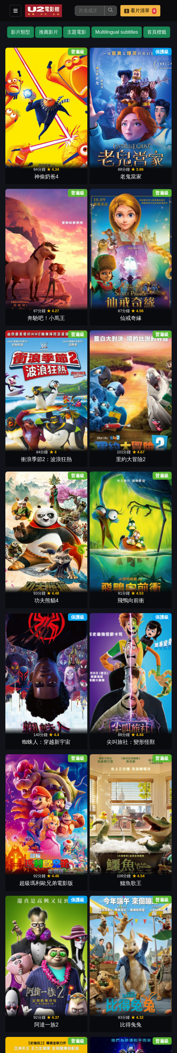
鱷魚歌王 (150, 241)
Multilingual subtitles (116, 32)
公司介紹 (14, 1022)
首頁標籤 (156, 32)
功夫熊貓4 (109, 172)
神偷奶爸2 (109, 515)
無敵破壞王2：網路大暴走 (26, 370)
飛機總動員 (68, 515)
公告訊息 (101, 1010)
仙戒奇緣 (150, 104)
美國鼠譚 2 (150, 652)
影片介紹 (14, 1010)
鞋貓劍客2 (150, 858)
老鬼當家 (68, 104)
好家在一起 (26, 447)
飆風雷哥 (68, 584)
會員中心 (43, 1022)
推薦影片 (48, 32)
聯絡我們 (131, 1010)
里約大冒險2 (68, 172)
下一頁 (88, 944)
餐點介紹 (43, 1010)
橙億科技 (98, 1045)
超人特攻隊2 (68, 378)
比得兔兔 (68, 309)
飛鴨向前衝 (150, 172)
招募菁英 (160, 1010)
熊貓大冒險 (150, 789)
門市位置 (72, 1010)
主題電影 (76, 32)
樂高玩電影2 (150, 309)
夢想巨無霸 (109, 721)
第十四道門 (26, 652)
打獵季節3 (109, 584)
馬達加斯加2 (68, 652)
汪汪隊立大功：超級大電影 (68, 850)
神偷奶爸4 (26, 104)
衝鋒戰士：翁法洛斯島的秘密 (68, 919)
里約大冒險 (26, 584)
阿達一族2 (26, 309)
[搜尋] (90, 11)
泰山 (26, 515)
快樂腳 (109, 652)
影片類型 (20, 32)
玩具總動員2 (68, 447)
